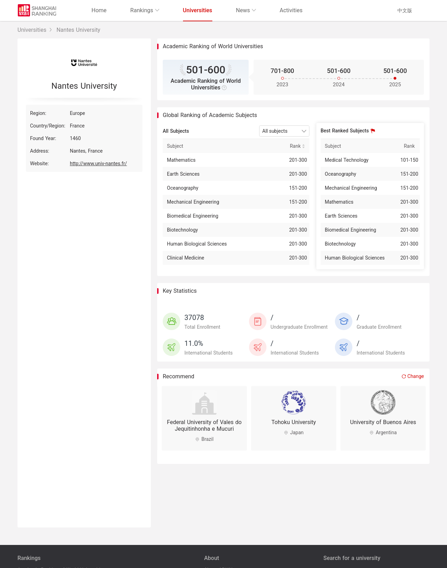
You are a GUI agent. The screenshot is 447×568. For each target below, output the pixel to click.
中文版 (404, 10)
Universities (197, 10)
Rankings (144, 10)
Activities (291, 10)
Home (99, 10)
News (246, 10)
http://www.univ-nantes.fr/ (98, 163)
